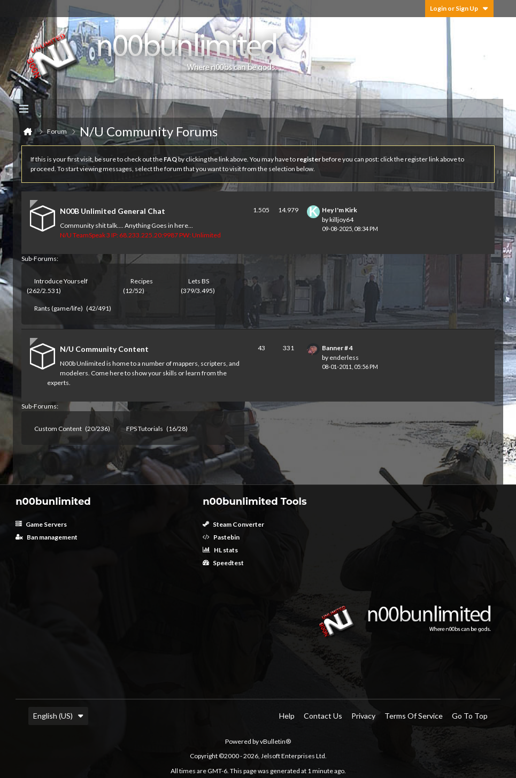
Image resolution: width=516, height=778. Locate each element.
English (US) (58, 715)
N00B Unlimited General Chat (112, 210)
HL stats (220, 550)
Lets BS (198, 281)
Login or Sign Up (459, 8)
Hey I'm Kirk (339, 210)
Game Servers (41, 524)
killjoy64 (341, 219)
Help (287, 715)
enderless (344, 357)
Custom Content (58, 429)
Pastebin (221, 537)
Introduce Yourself (61, 281)
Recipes (141, 281)
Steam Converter (233, 524)
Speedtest (223, 563)
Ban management (47, 537)
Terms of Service (413, 715)
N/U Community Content (104, 348)
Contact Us (323, 715)
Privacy (363, 715)
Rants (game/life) (58, 308)
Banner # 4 (337, 348)
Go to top (470, 715)
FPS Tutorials (144, 429)
